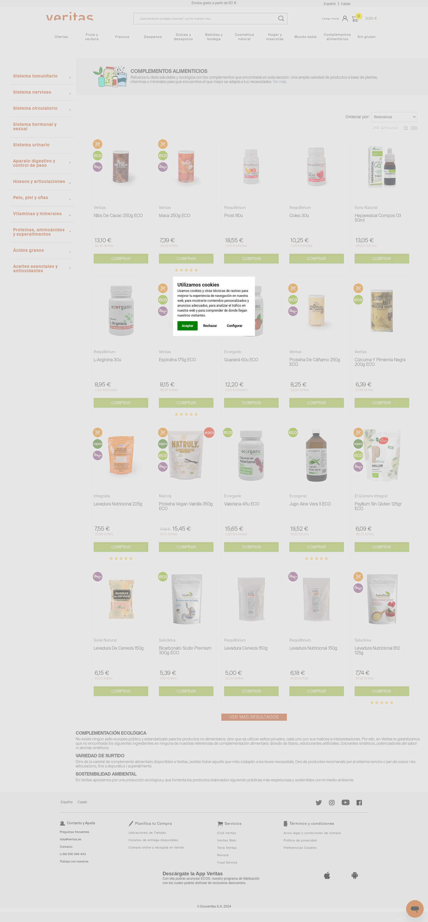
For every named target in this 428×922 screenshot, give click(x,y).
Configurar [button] (234, 326)
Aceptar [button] (187, 326)
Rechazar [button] (210, 326)
